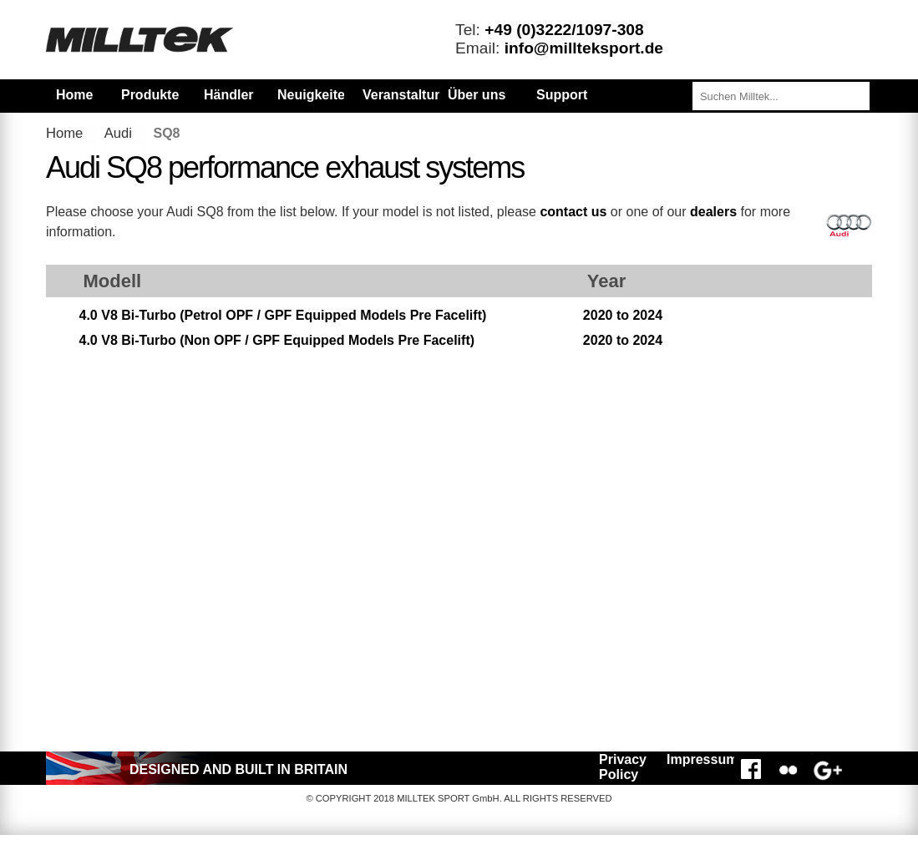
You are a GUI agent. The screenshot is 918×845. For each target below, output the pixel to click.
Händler (229, 95)
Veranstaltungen (414, 95)
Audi (118, 133)
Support (561, 95)
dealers (713, 212)
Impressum (698, 759)
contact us (573, 212)
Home (74, 95)
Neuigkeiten (310, 95)
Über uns (476, 95)
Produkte (150, 95)
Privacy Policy (623, 767)
